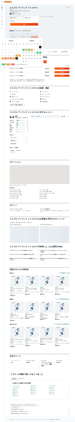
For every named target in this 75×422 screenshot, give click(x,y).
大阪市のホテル (33, 387)
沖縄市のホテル (15, 393)
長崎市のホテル (15, 388)
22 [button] (27, 37)
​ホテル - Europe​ (20, 419)
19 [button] (18, 37)
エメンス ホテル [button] (28, 339)
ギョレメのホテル (52, 385)
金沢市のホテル (15, 390)
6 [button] (21, 31)
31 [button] (32, 39)
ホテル (16, 419)
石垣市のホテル (52, 388)
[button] (2, 2)
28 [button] (24, 39)
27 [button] (21, 39)
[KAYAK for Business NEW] (2, 21)
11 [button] (35, 31)
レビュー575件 (17, 13)
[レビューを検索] (46, 116)
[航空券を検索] (2, 5)
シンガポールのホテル (16, 387)
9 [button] (39, 34)
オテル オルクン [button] (58, 314)
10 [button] (32, 31)
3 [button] (42, 31)
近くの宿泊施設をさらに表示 (64, 273)
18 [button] (35, 34)
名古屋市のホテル (15, 395)
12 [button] (18, 34)
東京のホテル (33, 392)
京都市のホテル (52, 392)
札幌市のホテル (52, 393)
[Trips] (2, 24)
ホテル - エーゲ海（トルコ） (35, 419)
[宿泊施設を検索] (2, 8)
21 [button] (24, 37)
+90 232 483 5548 (13, 12)
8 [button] (56, 31)
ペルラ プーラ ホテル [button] (59, 339)
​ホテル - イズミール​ (45, 419)
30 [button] (30, 39)
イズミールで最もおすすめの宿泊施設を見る (61, 324)
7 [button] (24, 31)
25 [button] (35, 37)
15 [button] (27, 34)
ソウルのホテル (52, 390)
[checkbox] (15, 151)
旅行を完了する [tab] (21, 378)
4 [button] (35, 28)
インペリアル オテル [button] (29, 314)
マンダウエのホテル (16, 385)
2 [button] (39, 31)
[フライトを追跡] (2, 18)
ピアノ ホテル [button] (42, 288)
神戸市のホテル (33, 393)
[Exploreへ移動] (2, 16)
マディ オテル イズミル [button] (59, 288)
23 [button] (29, 37)
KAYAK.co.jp (11, 419)
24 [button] (32, 37)
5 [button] (18, 31)
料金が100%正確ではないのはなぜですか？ (40, 413)
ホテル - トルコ (27, 419)
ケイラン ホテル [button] (43, 314)
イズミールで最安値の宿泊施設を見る (62, 299)
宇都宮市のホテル (15, 392)
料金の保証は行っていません (34, 405)
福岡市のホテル (33, 390)
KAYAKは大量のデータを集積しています (40, 411)
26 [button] (18, 39)
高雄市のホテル (52, 387)
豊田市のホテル (33, 385)
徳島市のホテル (33, 388)
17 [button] (32, 34)
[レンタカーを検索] (2, 10)
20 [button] (21, 37)
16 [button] (39, 37)
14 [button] (24, 34)
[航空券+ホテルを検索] (2, 13)
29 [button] (27, 39)
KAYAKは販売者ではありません (40, 409)
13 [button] (21, 34)
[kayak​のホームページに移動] (8, 2)
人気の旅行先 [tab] (14, 378)
